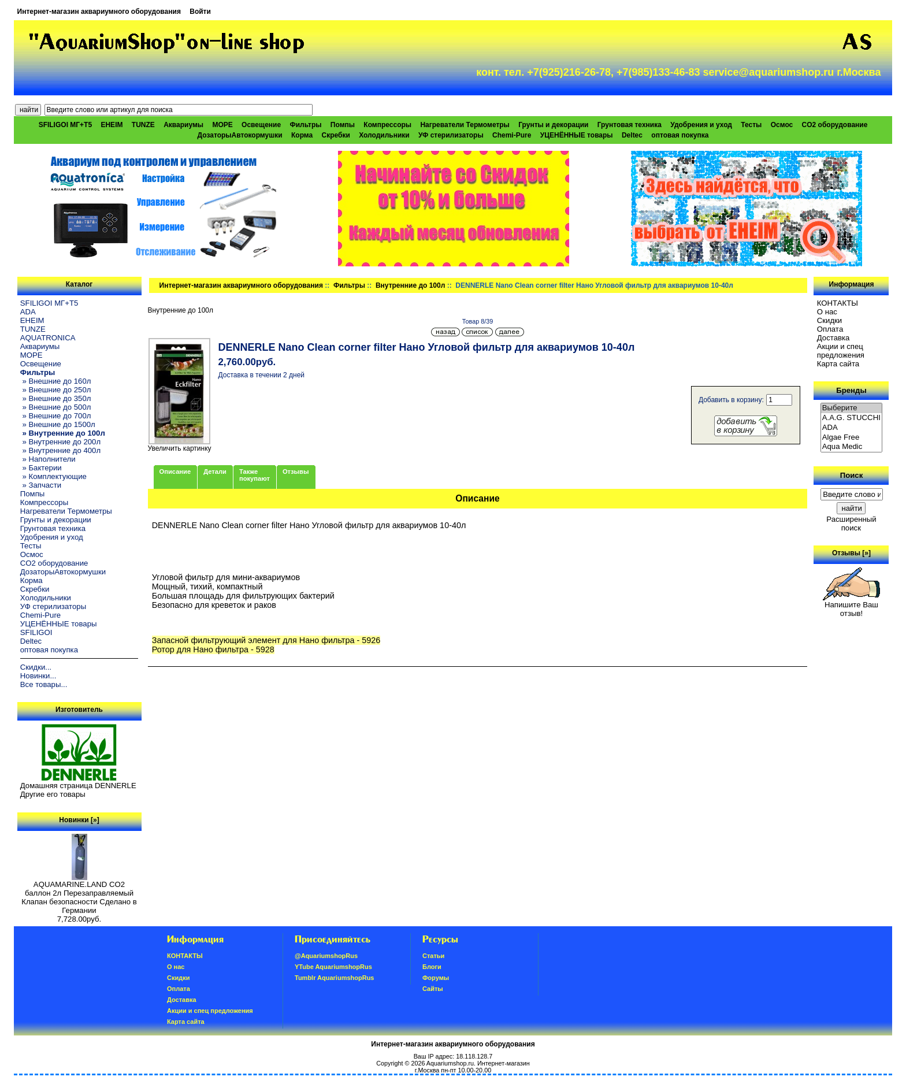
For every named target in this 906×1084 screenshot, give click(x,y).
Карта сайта (838, 363)
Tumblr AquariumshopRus (334, 977)
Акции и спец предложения (840, 350)
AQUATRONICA (48, 337)
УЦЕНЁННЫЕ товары (576, 135)
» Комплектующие (53, 476)
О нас (827, 311)
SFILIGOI (36, 632)
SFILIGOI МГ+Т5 (65, 125)
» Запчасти (40, 485)
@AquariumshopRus (326, 955)
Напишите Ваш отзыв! (851, 605)
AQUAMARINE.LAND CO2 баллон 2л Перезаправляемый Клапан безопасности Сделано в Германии (79, 894)
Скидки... (35, 667)
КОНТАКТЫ (837, 303)
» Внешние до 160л (55, 381)
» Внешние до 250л (55, 389)
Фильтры (349, 285)
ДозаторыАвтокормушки (240, 135)
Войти (200, 12)
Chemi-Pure (511, 135)
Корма (302, 135)
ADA (28, 311)
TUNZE (143, 125)
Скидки (829, 320)
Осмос (782, 125)
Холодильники (384, 135)
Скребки (336, 135)
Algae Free (851, 438)
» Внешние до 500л (55, 407)
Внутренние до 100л (410, 285)
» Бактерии (41, 467)
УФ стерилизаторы (451, 135)
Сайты (432, 988)
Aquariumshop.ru (450, 1063)
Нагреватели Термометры (464, 125)
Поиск (851, 475)
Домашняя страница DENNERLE (78, 785)
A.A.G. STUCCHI (851, 418)
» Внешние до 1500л (57, 424)
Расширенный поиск (851, 523)
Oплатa (830, 329)
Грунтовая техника (629, 125)
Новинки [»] (79, 820)
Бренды (851, 390)
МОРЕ (222, 125)
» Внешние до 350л (55, 398)
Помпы (343, 125)
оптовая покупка (679, 135)
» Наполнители (48, 459)
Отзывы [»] (851, 553)
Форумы (435, 977)
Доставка (833, 337)
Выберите (851, 408)
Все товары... (44, 684)
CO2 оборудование (835, 125)
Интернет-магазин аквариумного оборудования (99, 12)
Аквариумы (183, 125)
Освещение (261, 125)
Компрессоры (387, 125)
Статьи (433, 955)
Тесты (751, 125)
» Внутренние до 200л (60, 441)
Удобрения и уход (701, 125)
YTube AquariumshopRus (333, 966)
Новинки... (38, 675)
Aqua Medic (851, 447)
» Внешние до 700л (55, 415)
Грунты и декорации (553, 125)
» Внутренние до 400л (60, 450)
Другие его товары (53, 794)
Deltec (632, 135)
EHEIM (111, 125)
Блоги (431, 966)
